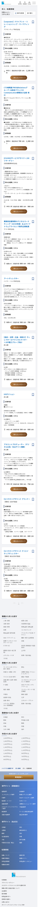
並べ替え (30, 13)
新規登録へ (18, 777)
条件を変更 (20, 13)
